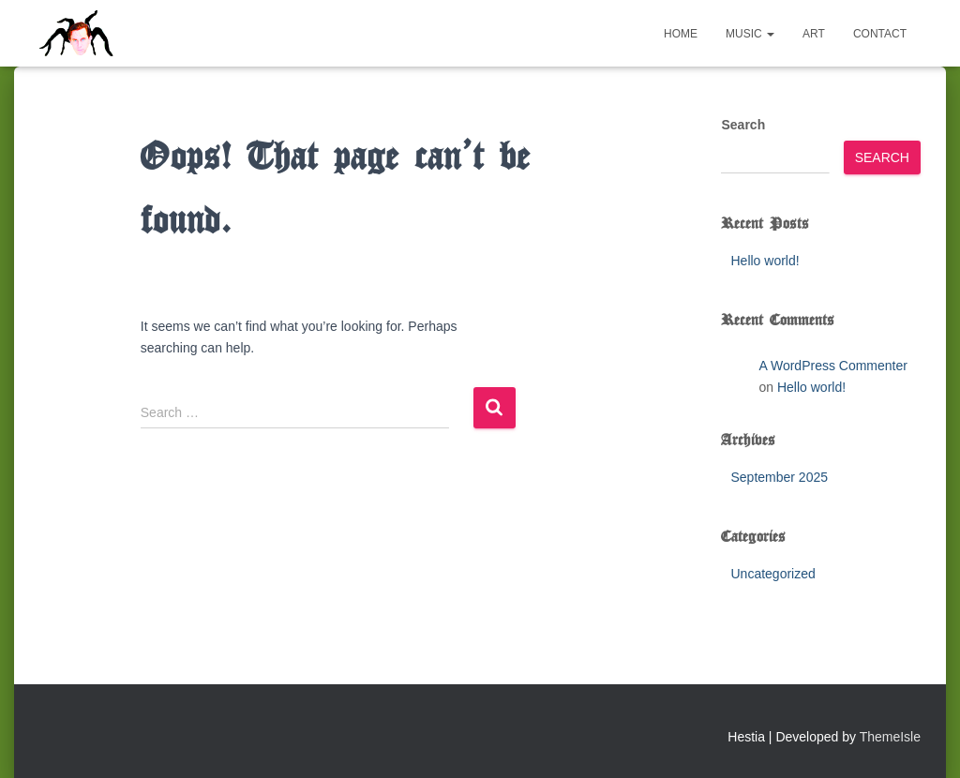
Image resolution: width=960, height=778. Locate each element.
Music (750, 33)
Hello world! (764, 260)
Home (681, 33)
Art (813, 33)
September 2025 (779, 477)
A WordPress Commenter (832, 365)
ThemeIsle (890, 736)
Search (743, 124)
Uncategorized (772, 573)
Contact (880, 33)
